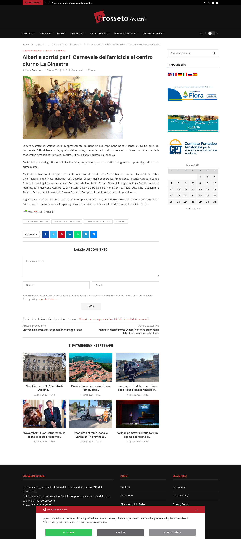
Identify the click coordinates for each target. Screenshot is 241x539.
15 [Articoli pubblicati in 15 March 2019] (200, 189)
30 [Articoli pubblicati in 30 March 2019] (207, 201)
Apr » (197, 208)
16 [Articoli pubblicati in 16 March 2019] (207, 189)
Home (26, 44)
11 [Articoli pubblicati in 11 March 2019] (171, 189)
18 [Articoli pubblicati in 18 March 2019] (171, 195)
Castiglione (77, 33)
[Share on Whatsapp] (77, 234)
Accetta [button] (68, 532)
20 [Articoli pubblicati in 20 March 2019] (185, 195)
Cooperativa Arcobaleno (98, 221)
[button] (45, 2)
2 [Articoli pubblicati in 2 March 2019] (207, 177)
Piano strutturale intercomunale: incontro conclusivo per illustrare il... (85, 3)
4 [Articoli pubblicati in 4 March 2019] (171, 183)
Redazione (37, 70)
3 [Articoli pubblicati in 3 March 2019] (215, 177)
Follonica (45, 33)
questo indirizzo (48, 299)
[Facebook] (204, 2)
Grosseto (28, 33)
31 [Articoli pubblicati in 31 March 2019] (214, 201)
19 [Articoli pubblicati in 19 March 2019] (178, 195)
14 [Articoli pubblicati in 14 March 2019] (192, 189)
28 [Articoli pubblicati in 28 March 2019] (192, 201)
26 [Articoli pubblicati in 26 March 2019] (178, 201)
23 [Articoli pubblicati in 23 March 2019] (207, 195)
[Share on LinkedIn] (69, 234)
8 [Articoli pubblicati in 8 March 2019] (200, 183)
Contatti (125, 487)
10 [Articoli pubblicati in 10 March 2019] (214, 183)
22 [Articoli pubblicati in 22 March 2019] (200, 195)
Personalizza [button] (172, 532)
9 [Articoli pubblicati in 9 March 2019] (207, 183)
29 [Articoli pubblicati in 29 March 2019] (200, 201)
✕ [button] (197, 510)
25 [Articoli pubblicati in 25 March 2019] (171, 201)
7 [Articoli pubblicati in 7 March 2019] (193, 183)
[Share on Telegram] (85, 234)
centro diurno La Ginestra (67, 221)
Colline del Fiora (152, 33)
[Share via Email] (93, 234)
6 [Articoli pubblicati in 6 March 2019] (185, 183)
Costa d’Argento (99, 33)
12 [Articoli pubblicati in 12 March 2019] (178, 189)
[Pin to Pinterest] (61, 234)
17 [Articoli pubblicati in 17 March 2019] (214, 189)
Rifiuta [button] (120, 532)
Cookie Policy (180, 495)
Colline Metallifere (125, 33)
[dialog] (120, 522)
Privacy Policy (181, 504)
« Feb (189, 208)
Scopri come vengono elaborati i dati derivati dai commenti (113, 319)
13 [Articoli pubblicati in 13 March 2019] (185, 189)
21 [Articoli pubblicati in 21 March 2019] (192, 195)
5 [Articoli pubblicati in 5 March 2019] (178, 183)
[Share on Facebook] (45, 234)
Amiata (60, 33)
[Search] (201, 33)
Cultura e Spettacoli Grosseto (66, 44)
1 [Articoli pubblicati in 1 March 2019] (200, 177)
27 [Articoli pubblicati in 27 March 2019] (185, 201)
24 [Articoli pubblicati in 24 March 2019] (214, 195)
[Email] (217, 2)
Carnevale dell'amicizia (36, 221)
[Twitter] (209, 2)
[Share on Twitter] (53, 234)
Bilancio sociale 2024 (132, 504)
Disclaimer (179, 487)
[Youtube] (213, 2)
